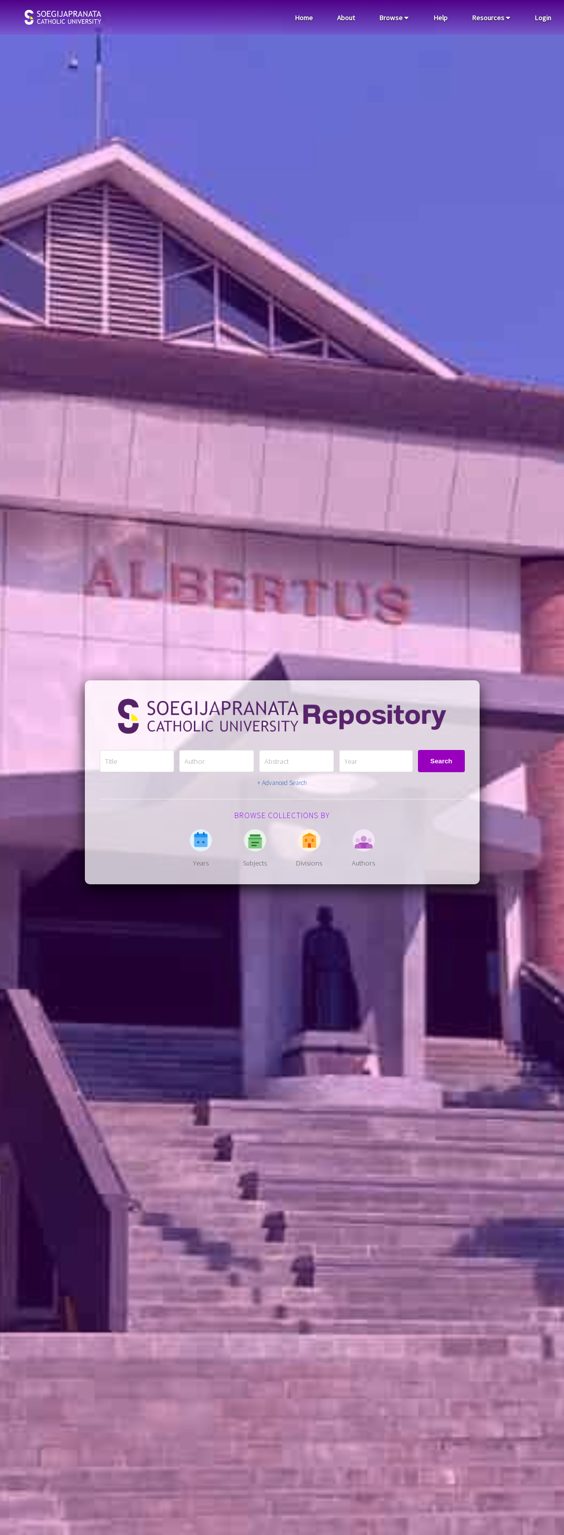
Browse (394, 17)
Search (441, 761)
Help (440, 17)
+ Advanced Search (282, 783)
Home (304, 17)
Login (542, 17)
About (346, 17)
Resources (491, 17)
